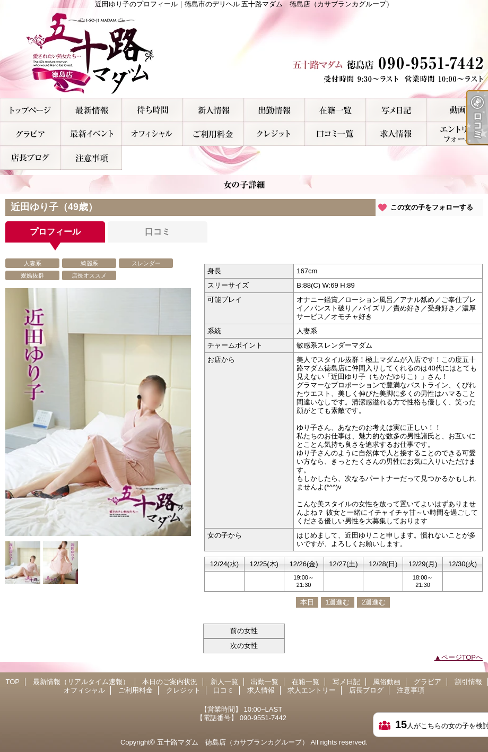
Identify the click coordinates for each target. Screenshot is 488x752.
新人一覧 (213, 110)
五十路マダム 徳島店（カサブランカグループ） (233, 742)
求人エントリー (457, 134)
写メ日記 (396, 110)
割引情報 (91, 134)
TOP (30, 110)
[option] (98, 412)
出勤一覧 (274, 110)
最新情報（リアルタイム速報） (91, 110)
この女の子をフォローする (431, 207)
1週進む (337, 602)
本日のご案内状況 (152, 110)
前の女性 (244, 631)
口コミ (335, 134)
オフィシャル (152, 134)
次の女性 (244, 646)
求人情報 (396, 134)
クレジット (274, 134)
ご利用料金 (213, 134)
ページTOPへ (462, 657)
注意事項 (91, 158)
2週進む (373, 602)
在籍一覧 (335, 110)
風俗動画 (457, 110)
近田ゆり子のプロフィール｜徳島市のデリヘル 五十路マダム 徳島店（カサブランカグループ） (244, 53)
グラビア (30, 134)
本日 (307, 602)
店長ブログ (30, 158)
